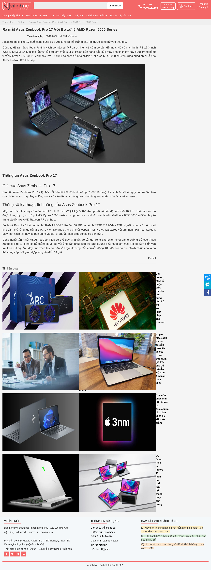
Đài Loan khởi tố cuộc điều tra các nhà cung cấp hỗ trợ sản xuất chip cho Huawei (117, 301)
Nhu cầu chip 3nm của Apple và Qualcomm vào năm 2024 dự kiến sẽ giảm (117, 423)
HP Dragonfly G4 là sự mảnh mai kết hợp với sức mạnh (40, 423)
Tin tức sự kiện (99, 544)
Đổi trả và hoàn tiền (102, 536)
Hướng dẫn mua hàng (103, 532)
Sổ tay (21, 22)
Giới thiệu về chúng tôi (103, 527)
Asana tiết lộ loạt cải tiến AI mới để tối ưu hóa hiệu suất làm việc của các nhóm (40, 362)
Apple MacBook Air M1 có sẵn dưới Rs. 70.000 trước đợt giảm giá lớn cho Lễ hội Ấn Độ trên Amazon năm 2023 (117, 362)
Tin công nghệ (35, 36)
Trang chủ (7, 22)
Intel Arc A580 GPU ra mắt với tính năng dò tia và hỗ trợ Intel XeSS (40, 301)
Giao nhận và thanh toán (104, 540)
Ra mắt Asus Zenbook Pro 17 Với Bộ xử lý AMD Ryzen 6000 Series (63, 22)
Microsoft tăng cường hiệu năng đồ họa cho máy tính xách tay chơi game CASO (40, 483)
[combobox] (78, 5)
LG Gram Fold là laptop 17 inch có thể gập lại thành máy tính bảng (117, 483)
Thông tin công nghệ (203, 6)
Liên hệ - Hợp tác (100, 549)
